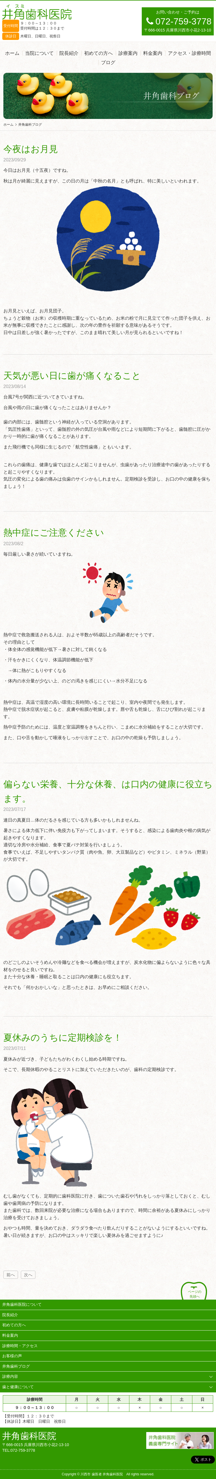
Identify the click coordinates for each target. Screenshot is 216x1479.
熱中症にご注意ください (53, 532)
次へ (28, 1274)
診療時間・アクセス (20, 1345)
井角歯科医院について (22, 1304)
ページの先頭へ (194, 1294)
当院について (39, 53)
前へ (10, 1274)
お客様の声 (12, 1356)
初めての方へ (98, 53)
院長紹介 (68, 53)
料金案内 (152, 53)
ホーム (12, 53)
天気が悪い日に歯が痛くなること (72, 376)
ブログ (108, 62)
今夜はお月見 (30, 149)
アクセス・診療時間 (189, 53)
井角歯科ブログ (16, 1366)
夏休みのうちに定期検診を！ (62, 1037)
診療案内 (128, 53)
